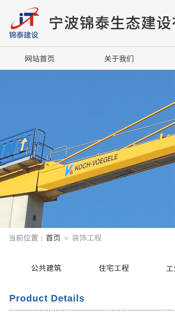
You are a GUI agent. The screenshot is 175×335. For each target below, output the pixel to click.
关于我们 (119, 58)
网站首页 (40, 58)
